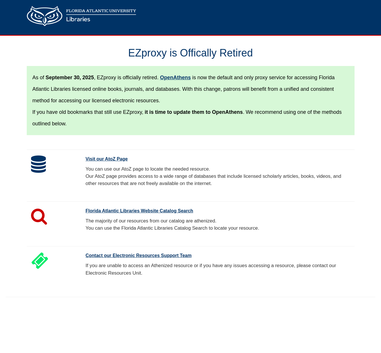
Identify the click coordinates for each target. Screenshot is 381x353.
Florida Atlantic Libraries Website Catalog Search (139, 210)
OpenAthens (175, 77)
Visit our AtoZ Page (107, 158)
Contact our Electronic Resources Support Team (139, 255)
